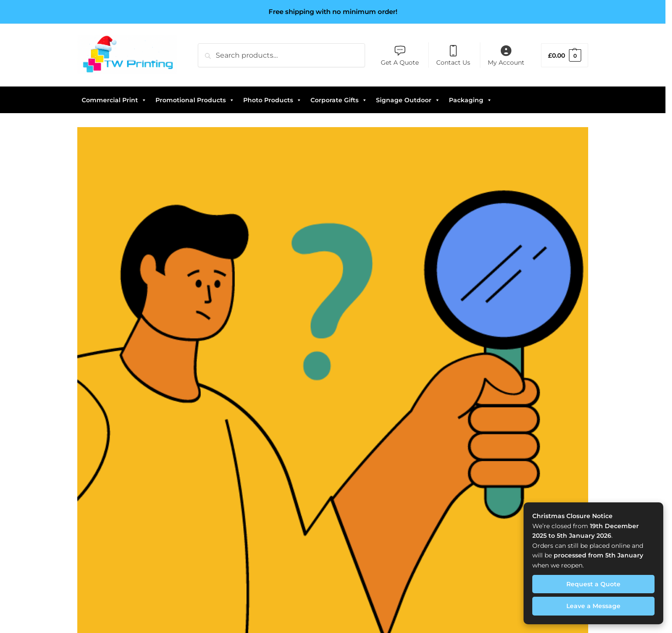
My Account (506, 55)
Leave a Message (593, 606)
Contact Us (453, 55)
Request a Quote (593, 584)
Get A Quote (400, 55)
